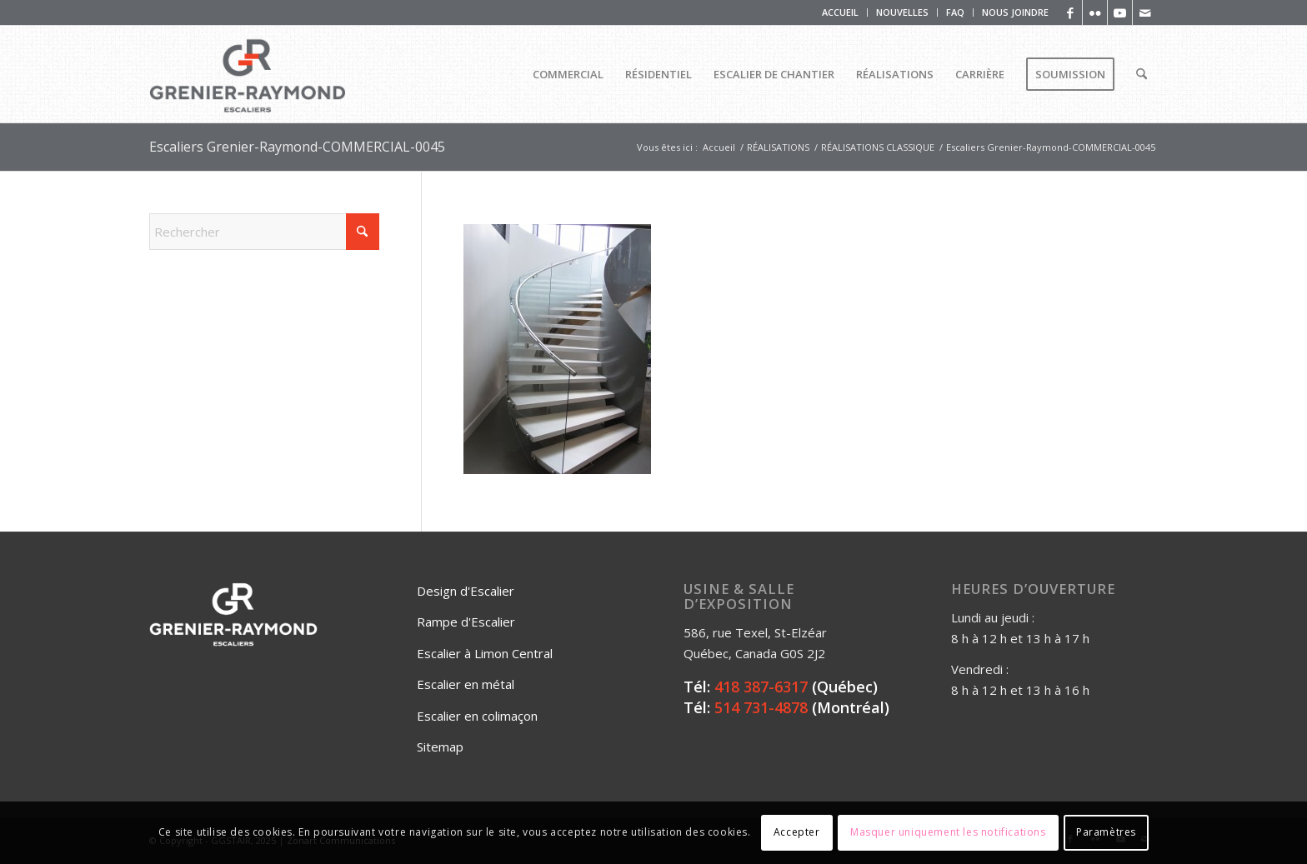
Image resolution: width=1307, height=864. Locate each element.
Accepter (797, 832)
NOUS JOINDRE (1015, 12)
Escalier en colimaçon (477, 715)
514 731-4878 (761, 707)
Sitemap (440, 746)
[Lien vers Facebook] (1070, 12)
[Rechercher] (1141, 74)
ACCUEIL (840, 12)
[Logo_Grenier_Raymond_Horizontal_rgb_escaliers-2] (247, 74)
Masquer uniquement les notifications (948, 832)
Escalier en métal (465, 684)
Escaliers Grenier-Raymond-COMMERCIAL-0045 (297, 146)
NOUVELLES (902, 12)
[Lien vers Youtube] (1120, 12)
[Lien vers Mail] (1145, 12)
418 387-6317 (761, 687)
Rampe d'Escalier (466, 621)
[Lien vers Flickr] (1095, 12)
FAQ (955, 12)
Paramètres (1106, 832)
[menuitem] (841, 12)
